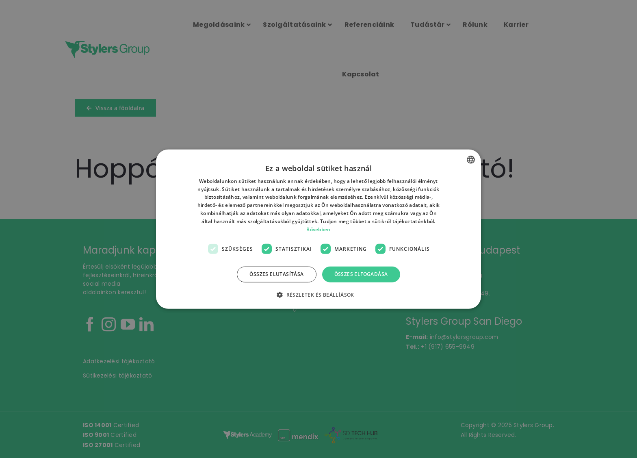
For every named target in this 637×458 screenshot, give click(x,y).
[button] (318, 295)
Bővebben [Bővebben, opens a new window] (318, 229)
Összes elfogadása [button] (361, 274)
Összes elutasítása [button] (276, 274)
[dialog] (318, 229)
